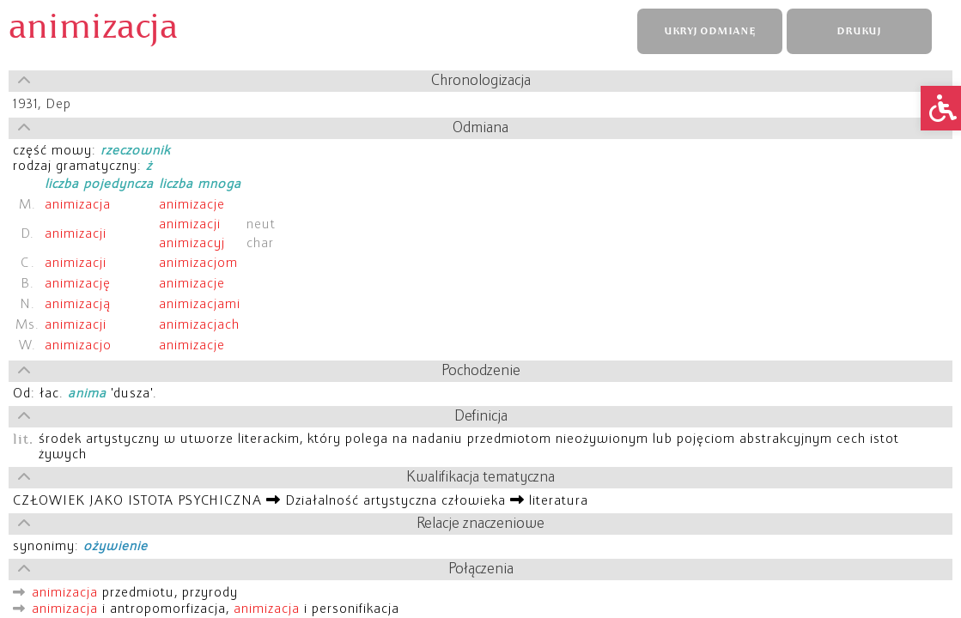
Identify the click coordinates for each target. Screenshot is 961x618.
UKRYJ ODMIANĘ (709, 31)
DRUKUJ (858, 31)
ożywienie (115, 547)
